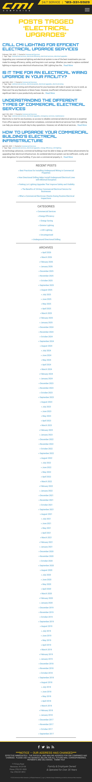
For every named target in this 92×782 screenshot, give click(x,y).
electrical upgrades (60, 56)
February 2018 (47, 710)
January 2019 (47, 659)
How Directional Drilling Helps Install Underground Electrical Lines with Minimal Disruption (47, 178)
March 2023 (47, 425)
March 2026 (47, 257)
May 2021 (47, 528)
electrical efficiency (33, 56)
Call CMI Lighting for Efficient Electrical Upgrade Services (40, 46)
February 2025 (47, 318)
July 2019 (47, 631)
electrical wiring (58, 84)
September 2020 (47, 565)
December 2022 (46, 439)
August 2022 (46, 458)
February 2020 (47, 598)
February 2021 (47, 542)
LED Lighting (46, 230)
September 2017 (47, 733)
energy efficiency (46, 148)
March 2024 (47, 369)
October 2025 (47, 280)
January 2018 (47, 715)
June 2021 (46, 523)
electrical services (47, 56)
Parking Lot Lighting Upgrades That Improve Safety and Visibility (47, 184)
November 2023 (46, 388)
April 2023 (46, 420)
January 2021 (47, 546)
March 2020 (47, 593)
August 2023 (46, 402)
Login (43, 777)
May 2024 (47, 360)
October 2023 (47, 392)
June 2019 (46, 635)
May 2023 (47, 416)
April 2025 (46, 308)
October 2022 (47, 448)
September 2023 (47, 397)
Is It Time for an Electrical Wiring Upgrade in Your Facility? (44, 74)
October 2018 (47, 673)
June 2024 (46, 355)
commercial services (19, 56)
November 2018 (46, 668)
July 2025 (47, 294)
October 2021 (47, 504)
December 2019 (46, 607)
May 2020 (47, 584)
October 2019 (47, 617)
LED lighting (57, 148)
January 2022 (47, 490)
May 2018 (47, 696)
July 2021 (47, 518)
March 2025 (47, 313)
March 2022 (47, 481)
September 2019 (47, 621)
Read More (68, 65)
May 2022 (47, 472)
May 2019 (47, 640)
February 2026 (47, 262)
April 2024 (46, 364)
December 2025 (46, 271)
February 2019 (47, 654)
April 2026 (46, 252)
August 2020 (46, 570)
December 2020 (46, 551)
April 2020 (46, 589)
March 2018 (47, 705)
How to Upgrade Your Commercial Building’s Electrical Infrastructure (45, 136)
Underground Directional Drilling (46, 239)
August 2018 (46, 682)
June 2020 (46, 579)
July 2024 (47, 350)
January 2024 (47, 378)
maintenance (59, 116)
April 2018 (46, 701)
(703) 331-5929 (20, 769)
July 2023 (47, 406)
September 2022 (47, 453)
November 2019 (46, 612)
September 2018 (47, 677)
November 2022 (46, 444)
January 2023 (47, 434)
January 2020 (47, 602)
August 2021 (46, 514)
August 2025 (46, 290)
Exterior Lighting (47, 225)
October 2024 (47, 336)
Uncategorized (46, 234)
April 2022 (46, 476)
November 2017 (46, 724)
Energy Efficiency (46, 216)
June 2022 (46, 467)
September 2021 (47, 509)
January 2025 (47, 322)
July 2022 (47, 462)
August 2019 (46, 626)
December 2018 (46, 663)
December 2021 (46, 495)
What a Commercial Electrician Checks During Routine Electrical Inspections (46, 197)
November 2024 (46, 332)
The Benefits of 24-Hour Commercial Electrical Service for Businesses (46, 190)
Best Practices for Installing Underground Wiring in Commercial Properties (47, 171)
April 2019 (46, 645)
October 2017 (47, 729)
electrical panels (32, 84)
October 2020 (47, 561)
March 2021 (47, 537)
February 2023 (47, 430)
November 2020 (46, 556)
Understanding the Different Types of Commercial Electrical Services (43, 104)
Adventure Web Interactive (74, 777)
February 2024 (47, 374)
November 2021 (46, 500)
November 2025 (46, 275)
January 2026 (47, 266)
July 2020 (47, 574)
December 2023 (46, 383)
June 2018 (46, 691)
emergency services (48, 116)
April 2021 (46, 533)
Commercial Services (32, 54)
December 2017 (46, 719)
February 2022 (47, 486)
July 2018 (47, 687)
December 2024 (46, 327)
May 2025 (47, 303)
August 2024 (46, 346)
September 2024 (47, 341)
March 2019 (47, 649)
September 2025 (47, 285)
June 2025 (46, 299)
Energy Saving (47, 220)
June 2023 (46, 411)
